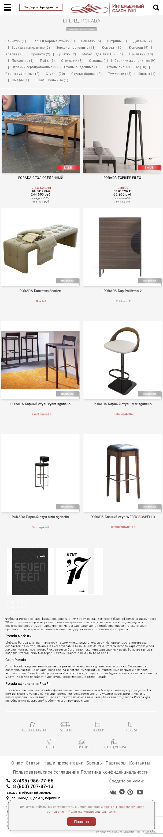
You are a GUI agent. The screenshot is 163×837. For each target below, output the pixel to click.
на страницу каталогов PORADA (82, 29)
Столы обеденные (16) (82, 67)
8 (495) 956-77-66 (29, 781)
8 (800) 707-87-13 (29, 786)
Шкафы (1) (20, 80)
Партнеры (116, 763)
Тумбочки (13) (120, 74)
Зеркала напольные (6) (31, 47)
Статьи (33, 763)
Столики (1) (98, 61)
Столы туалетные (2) (22, 74)
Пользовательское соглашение (46, 772)
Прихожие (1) (23, 61)
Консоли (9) (139, 47)
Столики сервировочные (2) (35, 67)
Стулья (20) (55, 74)
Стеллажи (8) (72, 61)
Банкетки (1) (15, 41)
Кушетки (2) (66, 54)
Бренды (94, 763)
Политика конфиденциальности (91, 811)
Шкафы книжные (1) (51, 80)
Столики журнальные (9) (134, 61)
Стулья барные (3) (86, 74)
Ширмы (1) (146, 74)
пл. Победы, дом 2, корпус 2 (33, 798)
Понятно (81, 822)
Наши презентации (63, 763)
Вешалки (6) (91, 41)
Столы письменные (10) (126, 67)
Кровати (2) (40, 54)
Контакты (139, 763)
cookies (109, 807)
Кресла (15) (15, 54)
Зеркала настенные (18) (76, 47)
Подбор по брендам (41, 7)
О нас (17, 763)
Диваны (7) (142, 41)
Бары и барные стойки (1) (53, 41)
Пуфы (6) (47, 61)
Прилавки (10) (141, 54)
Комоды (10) (112, 47)
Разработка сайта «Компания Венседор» (126, 832)
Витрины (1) (117, 41)
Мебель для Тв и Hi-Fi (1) (102, 54)
